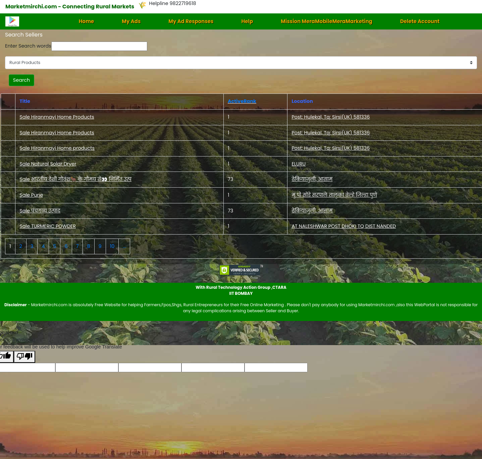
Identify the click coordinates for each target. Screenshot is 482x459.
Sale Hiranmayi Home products (57, 148)
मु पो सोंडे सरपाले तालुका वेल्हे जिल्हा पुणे (334, 195)
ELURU (298, 163)
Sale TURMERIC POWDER (47, 226)
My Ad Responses (190, 21)
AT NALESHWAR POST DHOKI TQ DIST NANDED (343, 226)
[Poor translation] (24, 357)
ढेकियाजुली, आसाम (311, 179)
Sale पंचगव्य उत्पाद (39, 210)
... (124, 246)
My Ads (131, 21)
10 (112, 246)
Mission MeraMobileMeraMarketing (326, 21)
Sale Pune (31, 195)
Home (86, 21)
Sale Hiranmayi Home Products (56, 117)
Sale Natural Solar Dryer (47, 163)
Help (247, 21)
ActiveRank (242, 101)
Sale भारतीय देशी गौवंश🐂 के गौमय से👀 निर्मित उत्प (75, 179)
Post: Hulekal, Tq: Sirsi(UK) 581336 (330, 117)
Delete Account (419, 21)
